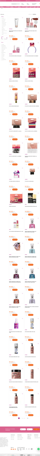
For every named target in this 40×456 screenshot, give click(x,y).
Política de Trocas (19, 436)
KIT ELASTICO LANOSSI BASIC (29, 181)
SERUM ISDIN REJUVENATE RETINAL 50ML (31, 206)
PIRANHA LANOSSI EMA (12, 206)
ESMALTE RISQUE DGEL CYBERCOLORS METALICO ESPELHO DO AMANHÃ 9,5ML (30, 257)
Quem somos (12, 436)
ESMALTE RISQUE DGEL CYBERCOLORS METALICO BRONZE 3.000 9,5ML (14, 307)
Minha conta (29, 435)
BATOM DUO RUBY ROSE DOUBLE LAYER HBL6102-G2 (31, 31)
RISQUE (26, 229)
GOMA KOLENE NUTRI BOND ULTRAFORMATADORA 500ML (13, 407)
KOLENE (10, 380)
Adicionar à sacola (15, 89)
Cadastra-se (28, 436)
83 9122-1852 (38, 0)
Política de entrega (19, 439)
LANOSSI (10, 104)
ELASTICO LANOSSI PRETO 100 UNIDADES (15, 156)
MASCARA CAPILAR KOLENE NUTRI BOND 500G (16, 382)
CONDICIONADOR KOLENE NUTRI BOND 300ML (31, 382)
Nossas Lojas (12, 439)
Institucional (13, 435)
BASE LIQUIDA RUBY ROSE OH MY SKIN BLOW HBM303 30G (15, 31)
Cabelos (16, 6)
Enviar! (36, 429)
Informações (19, 435)
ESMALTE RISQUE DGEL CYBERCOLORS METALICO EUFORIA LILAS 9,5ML (14, 257)
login (35, 3)
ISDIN (25, 204)
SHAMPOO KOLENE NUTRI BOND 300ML (30, 407)
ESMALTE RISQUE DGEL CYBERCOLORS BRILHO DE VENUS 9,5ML (32, 307)
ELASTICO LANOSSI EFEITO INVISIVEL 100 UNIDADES (31, 156)
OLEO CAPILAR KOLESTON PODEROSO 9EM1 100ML (15, 332)
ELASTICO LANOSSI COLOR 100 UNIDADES (31, 131)
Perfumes (23, 6)
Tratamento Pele (31, 7)
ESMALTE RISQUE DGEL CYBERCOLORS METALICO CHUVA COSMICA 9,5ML (30, 282)
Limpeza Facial (35, 7)
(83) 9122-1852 (36, 436)
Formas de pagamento (21, 447)
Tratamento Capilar (27, 7)
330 (27, 418)
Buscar (17, 4)
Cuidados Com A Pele (11, 7)
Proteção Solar (38, 7)
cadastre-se (33, 4)
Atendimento (36, 435)
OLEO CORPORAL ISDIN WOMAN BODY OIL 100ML (16, 231)
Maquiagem (8, 6)
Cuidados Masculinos (19, 7)
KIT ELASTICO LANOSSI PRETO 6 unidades (15, 131)
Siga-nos (12, 447)
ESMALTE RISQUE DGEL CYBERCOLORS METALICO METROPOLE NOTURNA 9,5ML (15, 282)
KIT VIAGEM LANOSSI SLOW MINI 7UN (14, 181)
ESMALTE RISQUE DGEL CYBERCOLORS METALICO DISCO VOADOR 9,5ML (30, 232)
